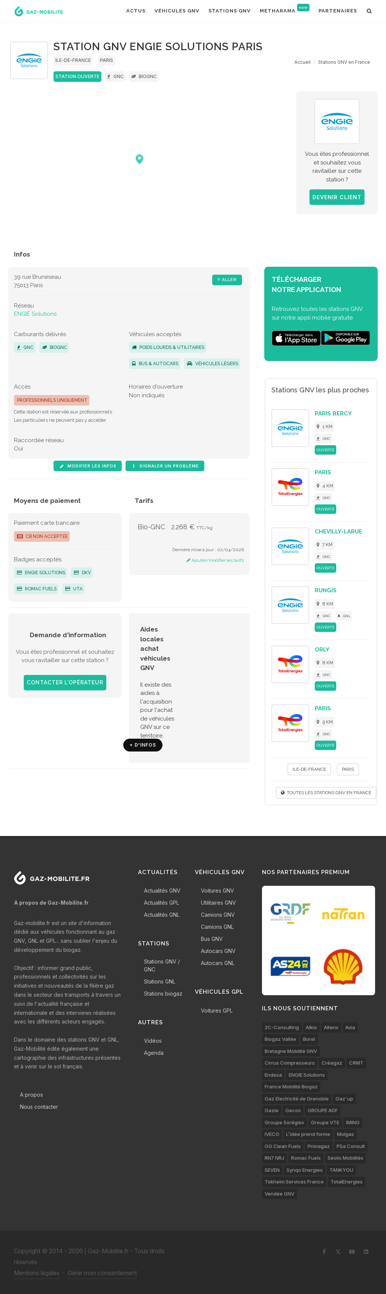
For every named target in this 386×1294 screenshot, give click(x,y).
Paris (106, 60)
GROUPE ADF (323, 1110)
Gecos (293, 1110)
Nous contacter (39, 1106)
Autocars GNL (217, 963)
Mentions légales (37, 1273)
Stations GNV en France (344, 62)
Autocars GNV (218, 951)
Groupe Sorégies (284, 1122)
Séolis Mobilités (345, 1158)
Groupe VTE (325, 1122)
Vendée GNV (279, 1194)
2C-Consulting (282, 1027)
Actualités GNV (162, 890)
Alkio (311, 1027)
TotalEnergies (347, 1182)
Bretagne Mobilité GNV (291, 1051)
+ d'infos (143, 745)
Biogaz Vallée (280, 1039)
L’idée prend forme (308, 1134)
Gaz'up (344, 1099)
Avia (350, 1027)
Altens (331, 1027)
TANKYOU (341, 1170)
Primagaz (319, 1146)
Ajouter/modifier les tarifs (215, 560)
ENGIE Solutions (35, 313)
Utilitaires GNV (218, 902)
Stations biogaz (163, 993)
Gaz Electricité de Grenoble (297, 1099)
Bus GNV (212, 939)
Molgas (345, 1134)
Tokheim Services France (294, 1182)
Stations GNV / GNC (162, 965)
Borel (309, 1039)
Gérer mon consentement (102, 1273)
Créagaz (332, 1063)
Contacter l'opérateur (65, 682)
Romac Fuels (37, 589)
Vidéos (153, 1040)
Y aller (227, 279)
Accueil (302, 62)
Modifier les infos (87, 466)
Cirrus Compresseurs (290, 1063)
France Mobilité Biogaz (291, 1086)
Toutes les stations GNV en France (326, 792)
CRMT (356, 1063)
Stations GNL (159, 981)
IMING (353, 1122)
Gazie (272, 1110)
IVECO (272, 1134)
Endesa (273, 1075)
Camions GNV (218, 914)
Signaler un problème (165, 466)
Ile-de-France (73, 60)
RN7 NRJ (274, 1158)
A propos (31, 1094)
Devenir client (336, 197)
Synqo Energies (304, 1170)
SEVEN (272, 1170)
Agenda (154, 1053)
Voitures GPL (217, 1010)
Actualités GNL (161, 914)
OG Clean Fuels (283, 1146)
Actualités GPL (161, 902)
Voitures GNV (217, 890)
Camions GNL (217, 927)
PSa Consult (351, 1146)
